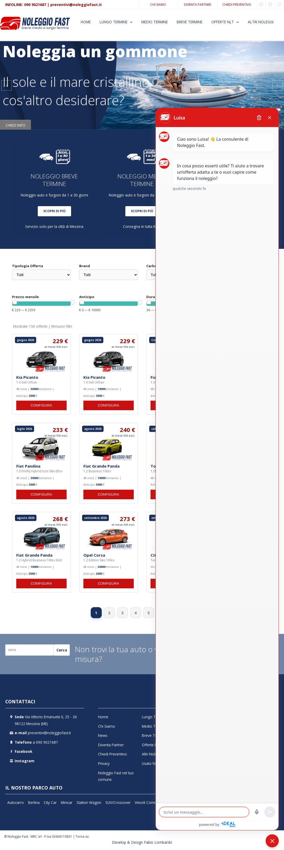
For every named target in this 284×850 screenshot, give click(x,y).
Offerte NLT (222, 21)
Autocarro (15, 802)
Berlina (34, 802)
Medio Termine (154, 21)
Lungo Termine (113, 21)
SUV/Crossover (118, 802)
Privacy (104, 763)
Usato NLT (150, 763)
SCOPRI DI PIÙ (54, 211)
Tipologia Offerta (27, 266)
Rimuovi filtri (61, 326)
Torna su (82, 836)
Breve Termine (189, 21)
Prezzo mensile (25, 296)
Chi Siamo (158, 4)
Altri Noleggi (261, 21)
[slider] (15, 302)
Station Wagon (89, 802)
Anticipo (86, 296)
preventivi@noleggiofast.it (76, 4)
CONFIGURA (41, 405)
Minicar (66, 802)
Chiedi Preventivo (236, 4)
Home (86, 21)
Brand (84, 266)
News (103, 735)
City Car (50, 802)
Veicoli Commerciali (151, 802)
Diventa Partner (197, 4)
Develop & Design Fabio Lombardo (142, 842)
